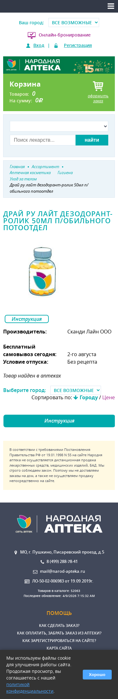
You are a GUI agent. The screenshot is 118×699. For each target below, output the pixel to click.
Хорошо (97, 674)
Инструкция (27, 318)
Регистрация (78, 45)
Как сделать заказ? (59, 625)
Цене (108, 397)
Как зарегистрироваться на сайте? (59, 640)
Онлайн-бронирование (65, 35)
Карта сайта (59, 648)
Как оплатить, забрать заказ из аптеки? (59, 633)
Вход (38, 45)
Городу (89, 397)
